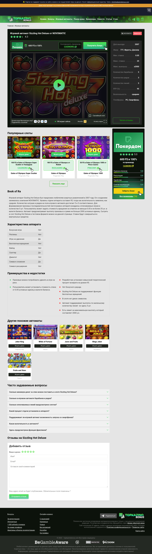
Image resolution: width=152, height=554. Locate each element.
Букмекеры (91, 19)
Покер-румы (79, 19)
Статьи (109, 19)
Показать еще (58, 184)
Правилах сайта (138, 527)
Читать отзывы (126, 120)
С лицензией (44, 519)
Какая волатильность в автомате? (24, 424)
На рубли (43, 530)
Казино (43, 19)
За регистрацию (13, 519)
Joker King (19, 342)
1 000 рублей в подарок (16, 524)
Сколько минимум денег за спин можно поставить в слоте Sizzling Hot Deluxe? (43, 392)
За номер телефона (14, 527)
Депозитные (12, 522)
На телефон (44, 533)
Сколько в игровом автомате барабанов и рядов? (30, 398)
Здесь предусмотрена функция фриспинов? (28, 430)
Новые (42, 524)
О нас (115, 19)
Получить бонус (96, 46)
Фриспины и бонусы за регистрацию (21, 530)
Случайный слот (99, 115)
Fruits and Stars (19, 370)
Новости (101, 19)
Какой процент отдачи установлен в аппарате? (29, 411)
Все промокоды (126, 196)
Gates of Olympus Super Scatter (24, 173)
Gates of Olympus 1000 (93, 173)
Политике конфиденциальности (119, 527)
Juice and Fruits (71, 342)
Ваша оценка (14, 452)
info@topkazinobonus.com (120, 2)
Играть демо (24, 154)
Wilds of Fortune (45, 342)
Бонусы (51, 19)
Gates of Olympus (58, 173)
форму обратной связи (136, 523)
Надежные (44, 522)
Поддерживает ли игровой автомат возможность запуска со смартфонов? (41, 417)
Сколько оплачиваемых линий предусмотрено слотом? (33, 405)
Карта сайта (140, 531)
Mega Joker (97, 342)
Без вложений (45, 527)
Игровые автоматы (64, 19)
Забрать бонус (132, 192)
